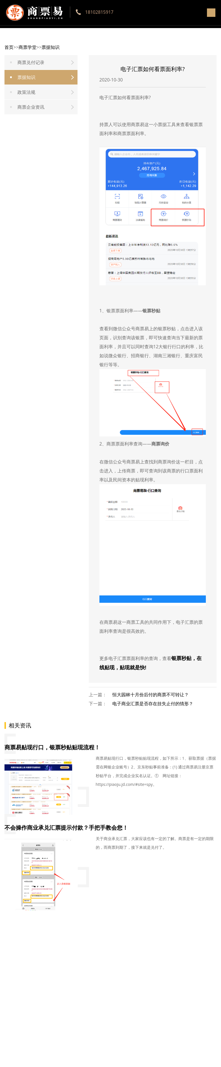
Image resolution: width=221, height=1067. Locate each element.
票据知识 (51, 47)
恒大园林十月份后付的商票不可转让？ (150, 694)
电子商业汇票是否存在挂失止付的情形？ (152, 703)
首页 (8, 47)
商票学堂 (28, 47)
